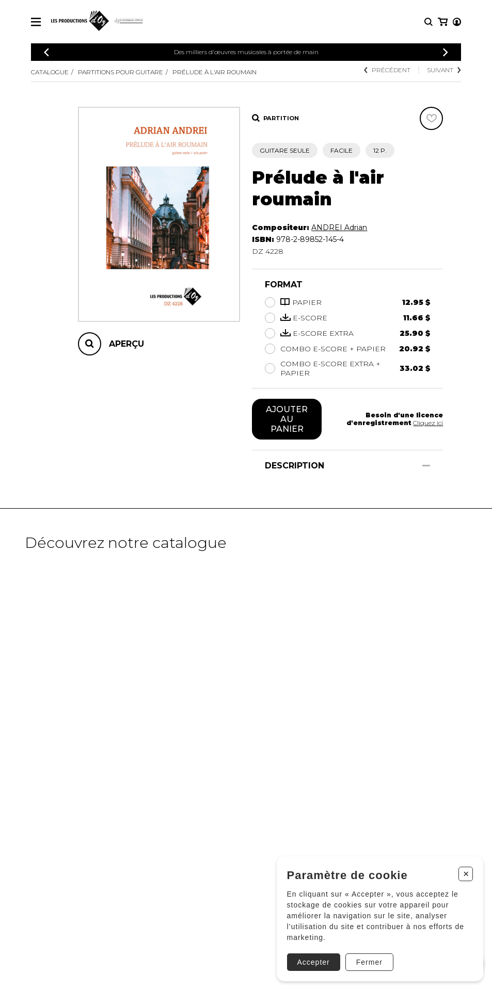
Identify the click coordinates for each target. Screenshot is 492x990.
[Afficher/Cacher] (426, 465)
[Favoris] (431, 118)
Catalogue (50, 72)
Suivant (444, 70)
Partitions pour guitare (120, 72)
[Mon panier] (456, 22)
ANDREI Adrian (339, 227)
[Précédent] (46, 52)
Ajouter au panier (287, 419)
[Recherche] (428, 22)
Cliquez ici (428, 423)
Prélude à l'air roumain (214, 72)
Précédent (387, 70)
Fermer (368, 961)
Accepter (312, 961)
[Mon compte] (442, 22)
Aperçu (126, 344)
